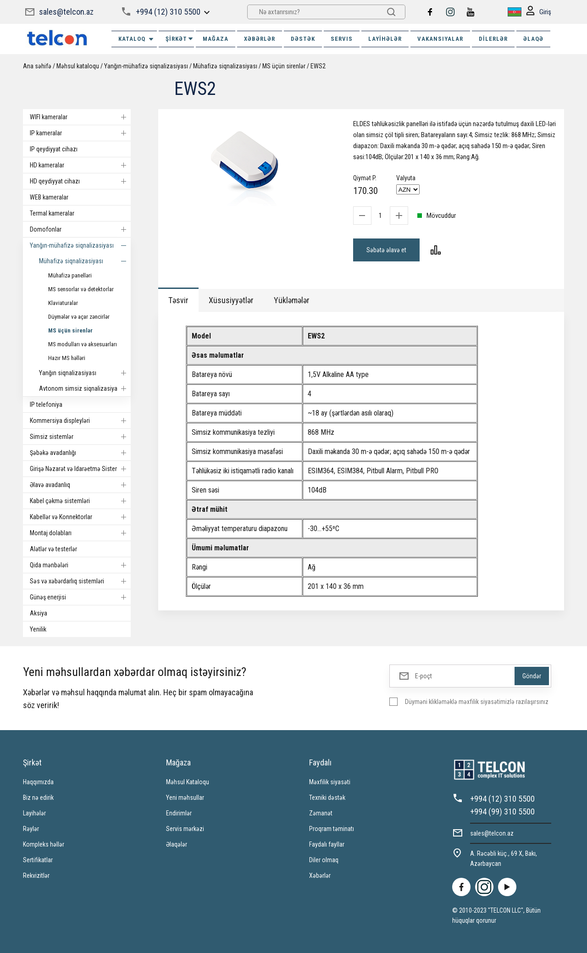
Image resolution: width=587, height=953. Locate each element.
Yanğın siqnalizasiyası (85, 373)
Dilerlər (493, 38)
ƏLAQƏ (533, 38)
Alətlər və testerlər (53, 549)
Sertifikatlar (38, 860)
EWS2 (318, 66)
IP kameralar (80, 133)
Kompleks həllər (43, 844)
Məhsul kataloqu (77, 66)
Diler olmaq (323, 860)
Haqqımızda (38, 782)
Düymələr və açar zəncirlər (79, 316)
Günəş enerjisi (80, 597)
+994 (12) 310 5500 (168, 12)
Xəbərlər (320, 875)
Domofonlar (80, 229)
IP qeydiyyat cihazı (54, 149)
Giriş (538, 12)
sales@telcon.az (66, 12)
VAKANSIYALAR (440, 38)
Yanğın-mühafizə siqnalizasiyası (146, 66)
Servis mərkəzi (185, 828)
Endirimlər (179, 813)
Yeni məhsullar (185, 797)
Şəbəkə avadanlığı (80, 452)
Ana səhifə (37, 66)
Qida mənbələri (80, 565)
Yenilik (38, 629)
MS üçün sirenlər (283, 66)
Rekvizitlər (36, 875)
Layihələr (385, 38)
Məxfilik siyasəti (329, 782)
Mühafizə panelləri (70, 275)
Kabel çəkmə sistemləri (80, 501)
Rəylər (31, 828)
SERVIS (342, 38)
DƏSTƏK (303, 38)
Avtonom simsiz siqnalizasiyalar (85, 388)
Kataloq (136, 39)
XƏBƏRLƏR (259, 38)
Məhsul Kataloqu (187, 782)
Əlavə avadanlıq (80, 485)
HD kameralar (80, 165)
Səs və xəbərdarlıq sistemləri (80, 581)
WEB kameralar (49, 197)
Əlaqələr (176, 844)
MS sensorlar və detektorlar (81, 289)
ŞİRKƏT (180, 38)
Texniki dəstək (327, 797)
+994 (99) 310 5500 (502, 811)
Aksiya (38, 613)
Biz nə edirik (38, 797)
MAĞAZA (215, 38)
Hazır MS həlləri (66, 358)
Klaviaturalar (63, 302)
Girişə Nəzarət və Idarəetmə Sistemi (80, 468)
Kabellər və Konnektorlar (80, 517)
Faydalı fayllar (326, 844)
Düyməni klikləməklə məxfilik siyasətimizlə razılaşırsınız (476, 701)
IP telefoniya (46, 404)
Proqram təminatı (331, 828)
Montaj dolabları (80, 533)
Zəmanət (320, 813)
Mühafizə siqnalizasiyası (225, 66)
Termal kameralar (52, 213)
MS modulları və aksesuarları (82, 344)
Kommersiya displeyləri (80, 420)
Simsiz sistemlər (80, 436)
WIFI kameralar (80, 117)
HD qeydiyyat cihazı (80, 181)
